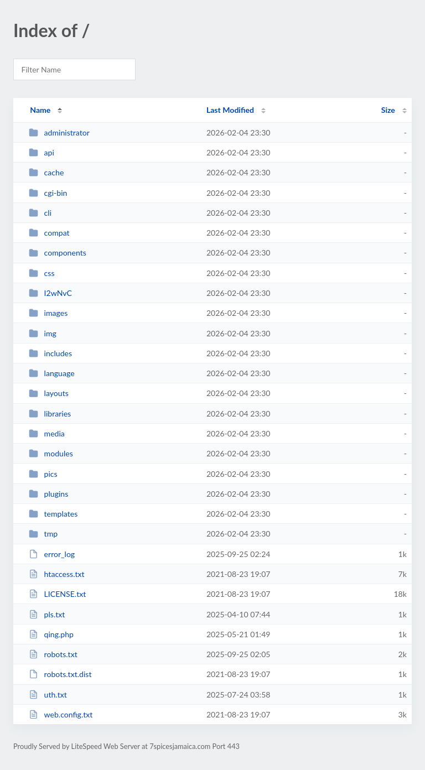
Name (40, 110)
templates (53, 513)
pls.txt (47, 614)
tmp (43, 533)
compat (49, 232)
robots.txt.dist (60, 674)
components (57, 252)
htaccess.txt (56, 574)
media (47, 433)
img (42, 333)
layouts (49, 393)
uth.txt (48, 694)
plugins (48, 493)
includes (50, 353)
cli (40, 212)
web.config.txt (60, 714)
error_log (52, 554)
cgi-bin (48, 192)
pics (43, 473)
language (51, 373)
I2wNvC (50, 293)
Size (388, 110)
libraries (50, 413)
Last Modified (230, 110)
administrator (59, 132)
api (41, 152)
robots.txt (53, 654)
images (48, 313)
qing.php (51, 634)
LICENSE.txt (57, 594)
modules (51, 453)
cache (46, 172)
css (41, 273)
